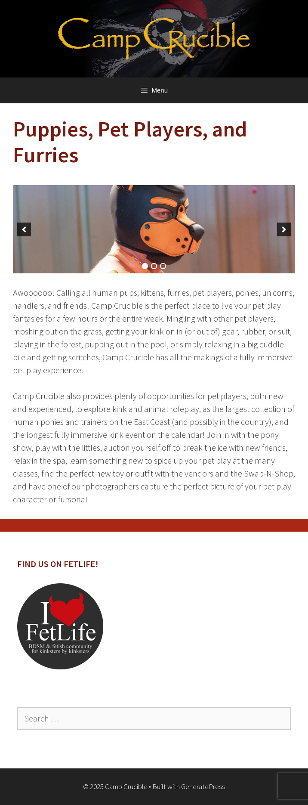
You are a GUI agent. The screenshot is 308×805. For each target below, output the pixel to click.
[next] (284, 229)
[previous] (24, 229)
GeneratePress (203, 786)
